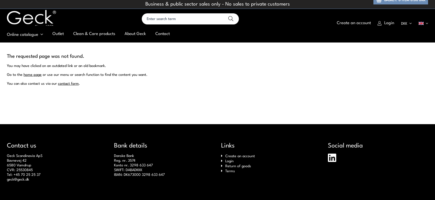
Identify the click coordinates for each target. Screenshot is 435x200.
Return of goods (238, 166)
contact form (68, 97)
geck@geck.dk (18, 179)
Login (386, 28)
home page (33, 88)
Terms (230, 171)
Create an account (240, 156)
